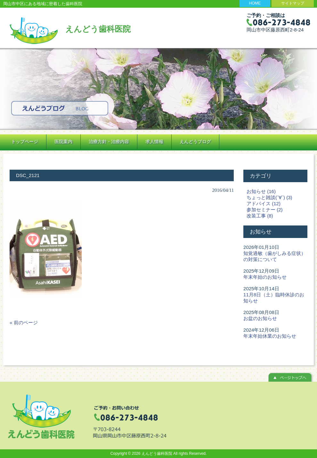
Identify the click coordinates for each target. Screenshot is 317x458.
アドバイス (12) (263, 203)
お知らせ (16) (261, 191)
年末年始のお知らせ (265, 277)
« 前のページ (24, 322)
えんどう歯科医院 (98, 28)
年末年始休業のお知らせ (269, 336)
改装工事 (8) (260, 215)
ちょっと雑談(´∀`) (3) (269, 197)
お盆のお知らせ (260, 318)
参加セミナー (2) (265, 209)
